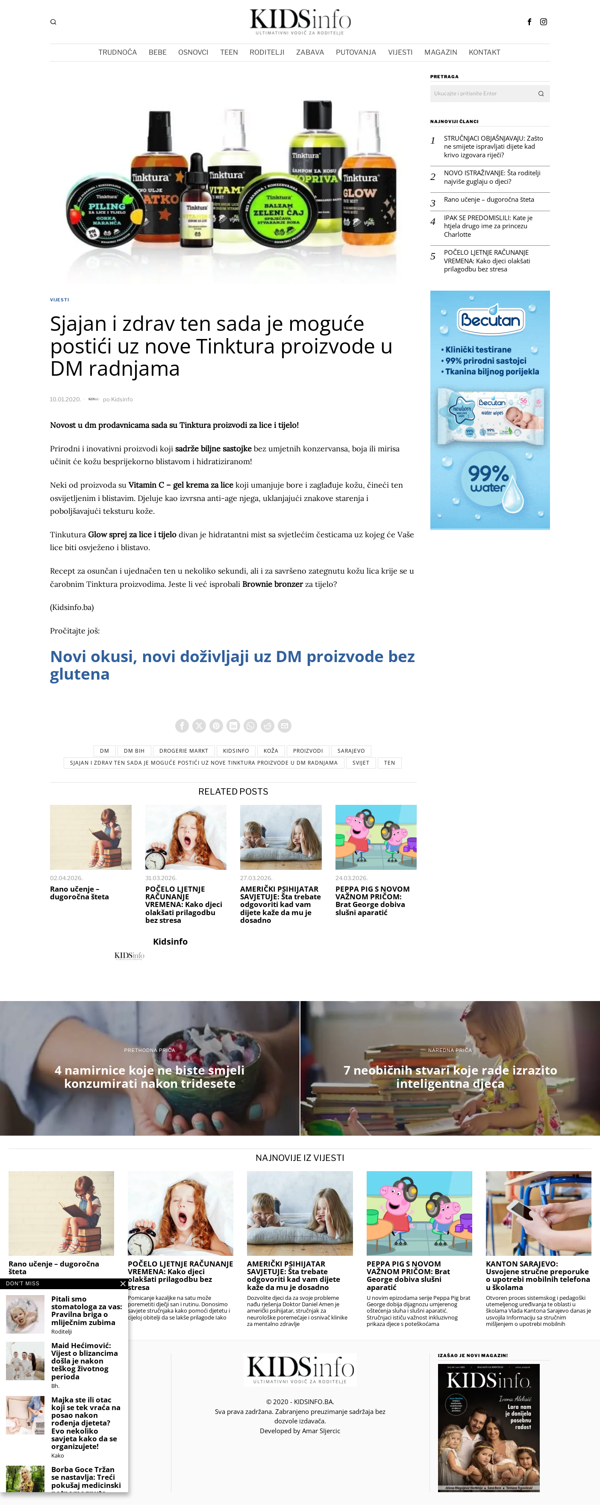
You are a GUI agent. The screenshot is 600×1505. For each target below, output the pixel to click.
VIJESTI (59, 299)
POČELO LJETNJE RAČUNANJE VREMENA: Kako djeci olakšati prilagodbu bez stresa (183, 904)
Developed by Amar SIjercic (300, 1430)
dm (104, 750)
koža (271, 750)
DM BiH (134, 750)
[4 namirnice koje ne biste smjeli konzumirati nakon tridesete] (150, 1068)
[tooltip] (529, 21)
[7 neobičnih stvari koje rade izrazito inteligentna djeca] (450, 1068)
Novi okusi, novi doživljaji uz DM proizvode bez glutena (232, 664)
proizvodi (308, 750)
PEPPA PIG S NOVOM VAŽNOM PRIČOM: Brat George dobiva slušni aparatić (372, 900)
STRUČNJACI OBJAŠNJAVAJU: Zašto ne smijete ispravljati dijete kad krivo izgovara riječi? (493, 146)
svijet (361, 762)
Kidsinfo (122, 399)
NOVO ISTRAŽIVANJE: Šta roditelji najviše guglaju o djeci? (492, 177)
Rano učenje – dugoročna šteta (79, 893)
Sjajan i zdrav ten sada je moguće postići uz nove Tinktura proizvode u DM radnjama (204, 762)
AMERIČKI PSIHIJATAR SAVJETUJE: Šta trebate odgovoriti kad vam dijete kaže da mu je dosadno (280, 904)
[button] (541, 93)
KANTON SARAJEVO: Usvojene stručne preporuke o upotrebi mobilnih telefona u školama (538, 1275)
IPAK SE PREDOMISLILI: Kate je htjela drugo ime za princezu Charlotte (488, 226)
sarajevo (351, 750)
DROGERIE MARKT (184, 750)
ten (389, 762)
